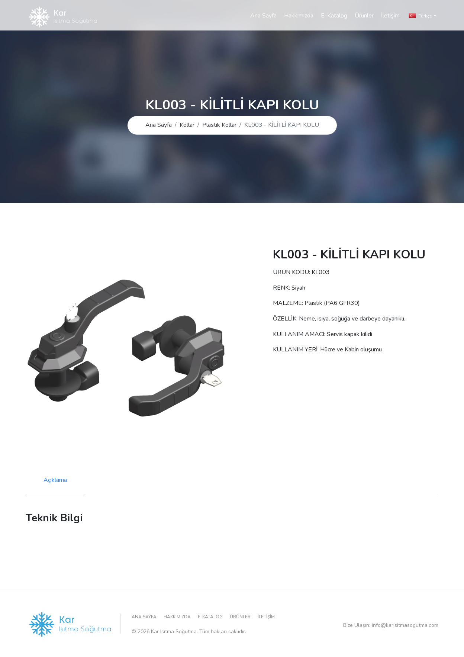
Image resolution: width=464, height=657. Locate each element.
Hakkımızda (298, 24)
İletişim (390, 24)
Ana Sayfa (263, 24)
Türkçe (421, 24)
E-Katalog (334, 24)
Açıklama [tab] (55, 480)
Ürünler (364, 24)
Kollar (187, 125)
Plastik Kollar (219, 125)
